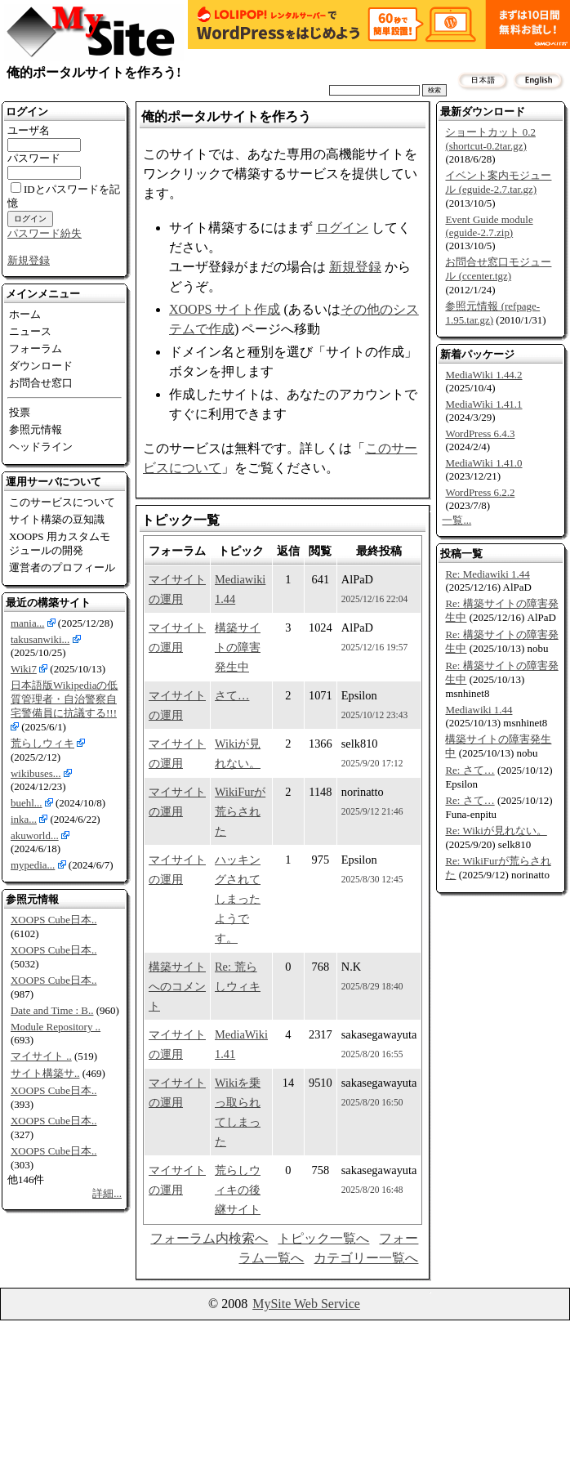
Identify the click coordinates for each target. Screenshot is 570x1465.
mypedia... (33, 865)
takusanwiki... (40, 639)
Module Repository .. (55, 1027)
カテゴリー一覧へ (366, 1258)
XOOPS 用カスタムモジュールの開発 (59, 543)
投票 (19, 412)
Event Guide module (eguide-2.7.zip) (488, 226)
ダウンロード (41, 366)
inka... (24, 819)
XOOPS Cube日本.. (54, 919)
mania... (27, 623)
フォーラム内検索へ (209, 1238)
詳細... (107, 1193)
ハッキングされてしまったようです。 (238, 899)
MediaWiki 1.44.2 (483, 374)
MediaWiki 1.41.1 (483, 404)
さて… (232, 695)
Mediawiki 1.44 (478, 709)
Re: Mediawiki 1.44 (487, 574)
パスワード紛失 (44, 233)
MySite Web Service (306, 1304)
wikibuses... (36, 773)
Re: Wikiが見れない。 (495, 830)
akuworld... (35, 835)
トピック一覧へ (323, 1238)
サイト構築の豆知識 (57, 519)
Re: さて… (469, 770)
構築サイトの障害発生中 (238, 647)
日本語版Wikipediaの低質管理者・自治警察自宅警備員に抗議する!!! (64, 699)
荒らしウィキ (42, 743)
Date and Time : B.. (52, 1010)
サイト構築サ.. (45, 1073)
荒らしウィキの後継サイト (238, 1190)
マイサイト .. (41, 1056)
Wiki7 (24, 669)
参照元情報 (35, 429)
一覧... (456, 520)
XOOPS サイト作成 (224, 309)
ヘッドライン (41, 446)
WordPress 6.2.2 (479, 492)
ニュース (30, 331)
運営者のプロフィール (62, 567)
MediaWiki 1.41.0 (483, 463)
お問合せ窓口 (41, 383)
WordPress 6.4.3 (479, 433)
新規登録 (28, 260)
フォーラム (35, 348)
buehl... (26, 803)
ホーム (25, 314)
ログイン (342, 227)
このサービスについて (62, 502)
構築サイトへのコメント (177, 986)
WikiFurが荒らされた (240, 811)
